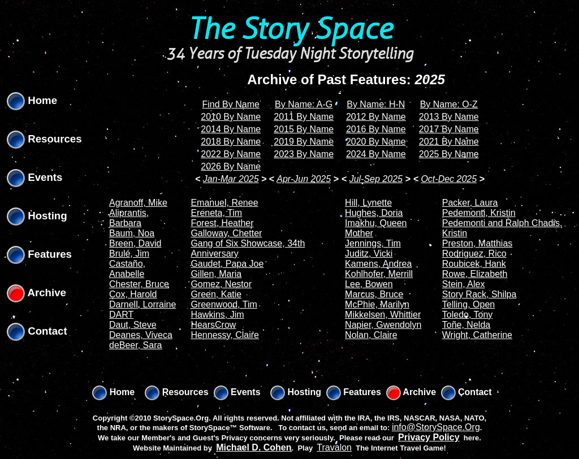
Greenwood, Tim (224, 304)
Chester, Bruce (139, 284)
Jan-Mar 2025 (231, 179)
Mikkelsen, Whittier (383, 314)
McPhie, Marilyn (377, 304)
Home (32, 100)
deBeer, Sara (135, 345)
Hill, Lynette (368, 202)
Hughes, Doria (374, 213)
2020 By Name (376, 141)
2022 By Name (231, 154)
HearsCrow (213, 325)
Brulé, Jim (129, 253)
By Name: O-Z (449, 104)
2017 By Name (449, 129)
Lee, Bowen (369, 284)
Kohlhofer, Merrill (379, 274)
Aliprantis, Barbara (129, 218)
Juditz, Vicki (368, 253)
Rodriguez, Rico (474, 253)
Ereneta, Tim (216, 213)
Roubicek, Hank (474, 264)
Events (34, 177)
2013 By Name (449, 117)
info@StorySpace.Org (436, 427)
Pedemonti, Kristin (479, 213)
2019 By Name (304, 141)
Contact (37, 331)
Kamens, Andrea (378, 264)
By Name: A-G (303, 104)
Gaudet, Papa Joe (227, 264)
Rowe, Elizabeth (475, 274)
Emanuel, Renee (224, 202)
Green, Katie (216, 294)
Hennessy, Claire (225, 335)
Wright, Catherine (477, 335)
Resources (44, 139)
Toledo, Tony (467, 314)
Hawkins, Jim (217, 314)
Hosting (37, 216)
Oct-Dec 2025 (449, 179)
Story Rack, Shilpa (479, 294)
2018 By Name (231, 141)
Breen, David (135, 243)
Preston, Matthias (477, 243)
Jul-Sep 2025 (376, 179)
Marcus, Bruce (374, 294)
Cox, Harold (133, 294)
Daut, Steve (133, 325)
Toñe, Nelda (466, 325)
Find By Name (231, 104)
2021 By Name (449, 141)
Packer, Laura (470, 202)
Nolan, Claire (371, 335)
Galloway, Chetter (226, 233)
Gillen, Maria (216, 274)
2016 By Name (376, 129)
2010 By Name (231, 117)
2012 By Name (376, 117)
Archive (36, 292)
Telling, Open (468, 304)
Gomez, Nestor (221, 284)
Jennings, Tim (373, 243)
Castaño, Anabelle (127, 269)
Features (39, 254)
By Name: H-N (376, 104)
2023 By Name (304, 154)
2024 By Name (376, 154)
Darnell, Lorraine (142, 304)
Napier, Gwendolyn (383, 325)
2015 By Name (304, 129)
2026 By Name (231, 166)
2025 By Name (449, 154)
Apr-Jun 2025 (303, 179)
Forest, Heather (222, 223)
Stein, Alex (463, 284)
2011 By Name (304, 117)
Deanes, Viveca (140, 335)
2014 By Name (231, 129)
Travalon (334, 447)
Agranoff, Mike (138, 202)
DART (121, 314)
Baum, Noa (131, 233)
